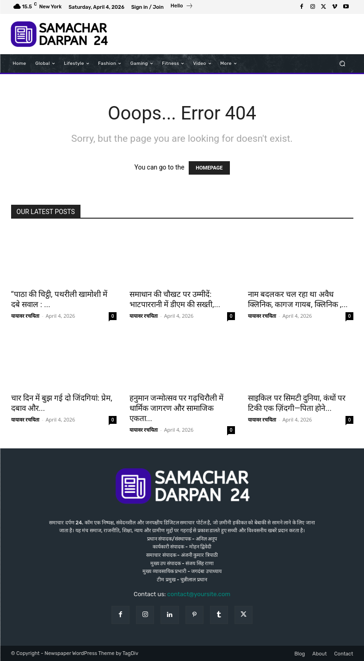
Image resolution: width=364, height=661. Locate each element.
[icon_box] (182, 7)
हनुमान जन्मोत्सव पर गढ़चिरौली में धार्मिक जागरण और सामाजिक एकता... (177, 408)
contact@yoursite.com (198, 594)
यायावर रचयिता (25, 315)
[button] (342, 64)
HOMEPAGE (209, 168)
